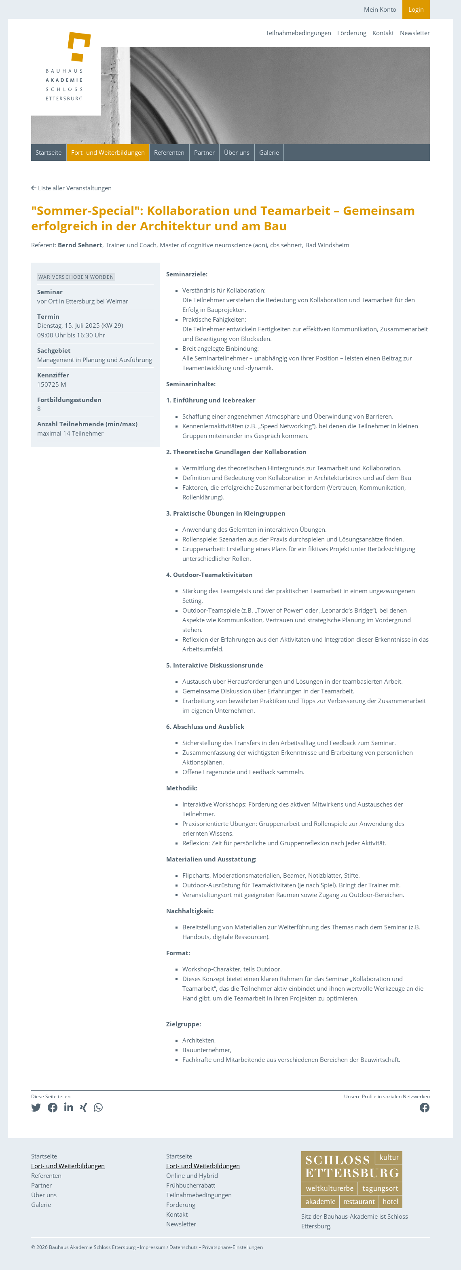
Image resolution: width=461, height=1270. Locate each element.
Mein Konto (380, 9)
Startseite (48, 152)
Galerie (269, 152)
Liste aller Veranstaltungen (75, 188)
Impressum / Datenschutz (169, 1247)
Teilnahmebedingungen (298, 33)
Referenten (169, 152)
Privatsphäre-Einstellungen (232, 1247)
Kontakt (383, 33)
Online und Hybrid (192, 1175)
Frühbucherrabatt (190, 1185)
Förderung (351, 33)
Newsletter (415, 33)
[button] (36, 1107)
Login (416, 9)
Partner (204, 152)
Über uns (237, 152)
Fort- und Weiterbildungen (108, 152)
